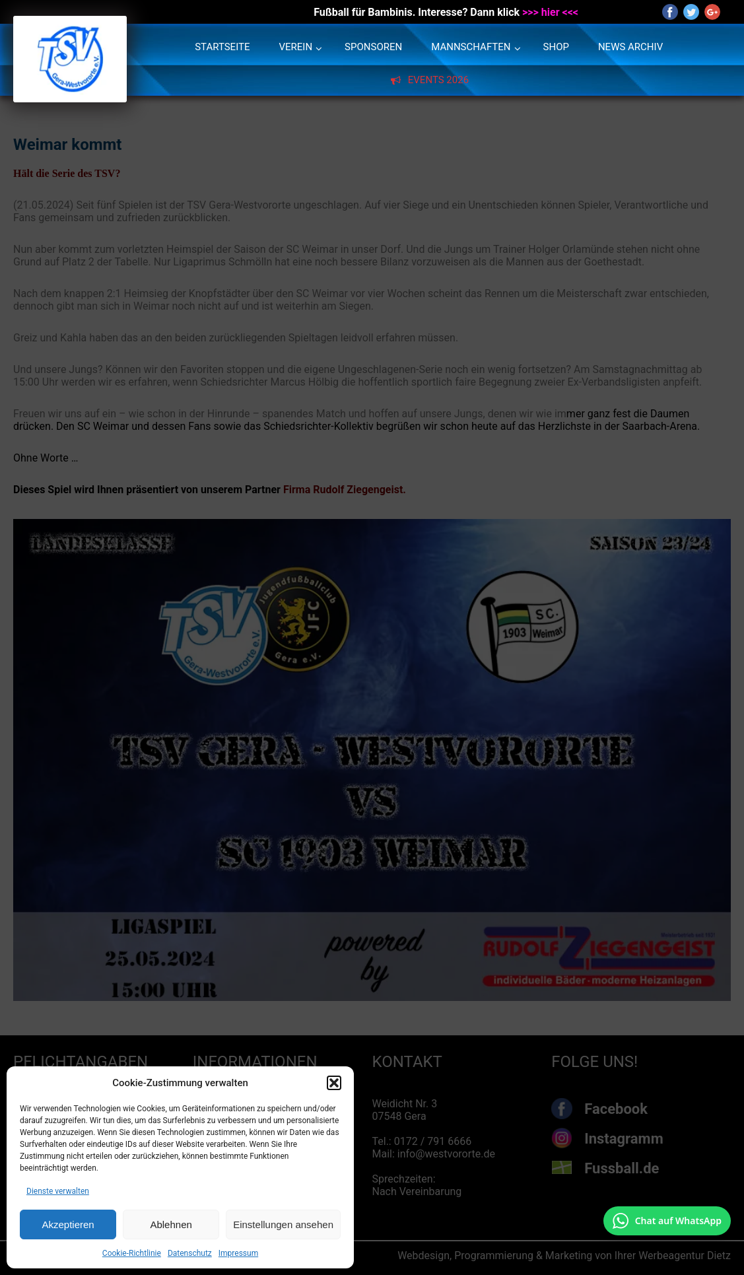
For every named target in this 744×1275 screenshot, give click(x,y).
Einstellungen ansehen (283, 1224)
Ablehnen (170, 1224)
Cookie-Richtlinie (131, 1253)
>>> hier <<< (550, 12)
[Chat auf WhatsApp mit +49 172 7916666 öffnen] (667, 1220)
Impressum (238, 1253)
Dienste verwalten (57, 1191)
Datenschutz (190, 1253)
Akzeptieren (68, 1224)
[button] (334, 1082)
